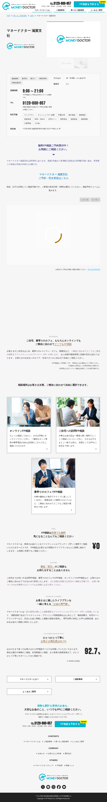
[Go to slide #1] (66, 63)
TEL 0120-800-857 (94, 269)
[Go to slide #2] (80, 63)
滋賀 (31, 16)
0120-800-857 (34, 103)
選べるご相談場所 (20, 16)
